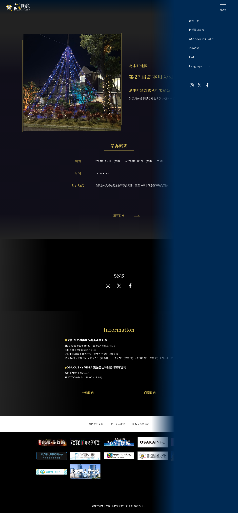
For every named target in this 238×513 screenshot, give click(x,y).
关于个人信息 (118, 424)
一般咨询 (88, 392)
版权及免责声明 (140, 424)
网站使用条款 (96, 424)
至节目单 (125, 215)
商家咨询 (150, 392)
